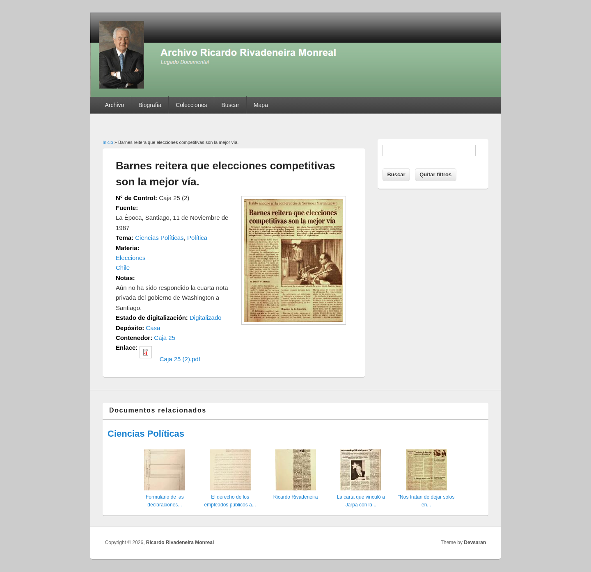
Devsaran (475, 542)
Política (197, 237)
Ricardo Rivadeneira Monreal (180, 542)
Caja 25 (164, 337)
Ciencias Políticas (159, 237)
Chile (123, 267)
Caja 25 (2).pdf (180, 359)
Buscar (230, 105)
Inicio (108, 142)
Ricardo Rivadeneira (295, 497)
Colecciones (191, 105)
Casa (153, 327)
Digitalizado (206, 317)
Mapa (261, 105)
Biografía (149, 105)
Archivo (114, 105)
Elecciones (131, 257)
